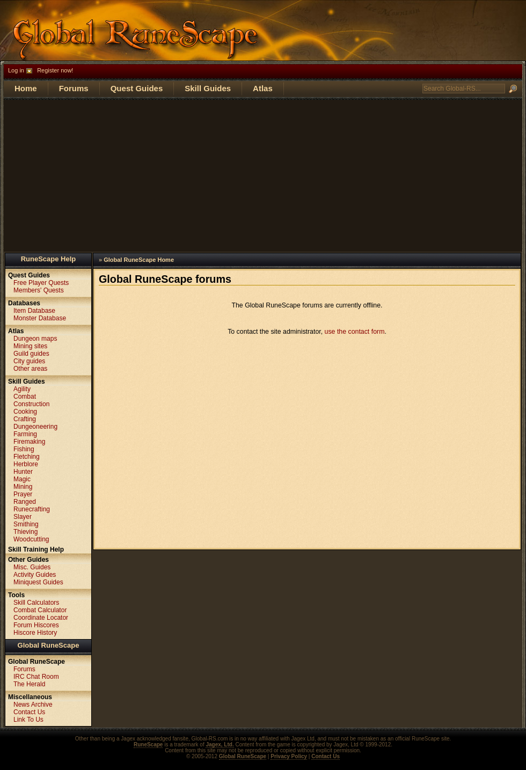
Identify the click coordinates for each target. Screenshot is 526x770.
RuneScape (148, 744)
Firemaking (29, 441)
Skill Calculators (36, 602)
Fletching (26, 456)
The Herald (29, 684)
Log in (16, 70)
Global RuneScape (48, 645)
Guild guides (31, 353)
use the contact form (355, 331)
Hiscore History (35, 632)
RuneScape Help (48, 259)
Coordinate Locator (40, 617)
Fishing (23, 449)
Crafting (24, 419)
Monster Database (39, 318)
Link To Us (28, 719)
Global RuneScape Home (139, 259)
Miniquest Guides (38, 582)
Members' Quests (38, 290)
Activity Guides (34, 574)
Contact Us (29, 712)
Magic (22, 479)
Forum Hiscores (36, 625)
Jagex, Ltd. (219, 744)
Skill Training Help (36, 549)
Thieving (25, 532)
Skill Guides (208, 88)
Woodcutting (31, 539)
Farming (25, 434)
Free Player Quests (41, 283)
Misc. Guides (31, 567)
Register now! (55, 70)
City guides (29, 361)
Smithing (26, 524)
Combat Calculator (40, 610)
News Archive (33, 704)
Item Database (34, 310)
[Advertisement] (263, 175)
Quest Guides (137, 88)
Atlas (263, 88)
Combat (24, 396)
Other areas (30, 368)
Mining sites (30, 346)
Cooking (25, 411)
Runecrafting (31, 509)
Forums (74, 88)
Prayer (22, 494)
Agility (22, 389)
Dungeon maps (35, 338)
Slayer (22, 516)
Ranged (24, 501)
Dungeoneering (35, 426)
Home (25, 88)
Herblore (25, 464)
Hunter (23, 471)
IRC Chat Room (36, 676)
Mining (22, 486)
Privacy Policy (289, 756)
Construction (31, 404)
